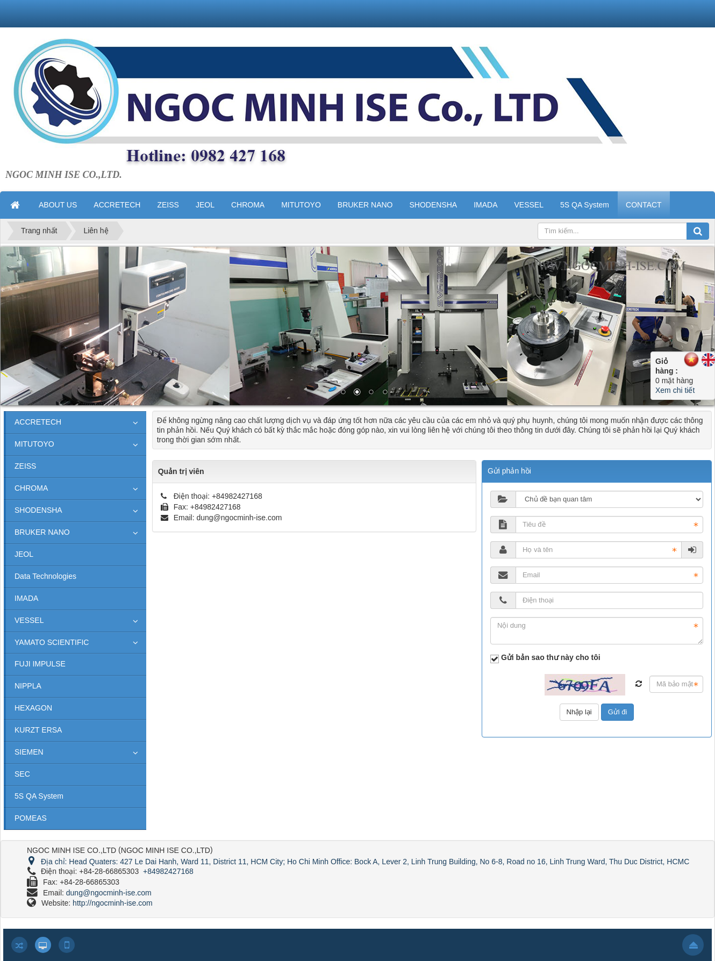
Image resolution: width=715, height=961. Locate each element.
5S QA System (39, 796)
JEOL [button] (205, 204)
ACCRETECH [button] (117, 204)
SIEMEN (29, 752)
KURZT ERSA (38, 730)
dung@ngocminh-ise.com (239, 517)
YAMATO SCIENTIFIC (52, 642)
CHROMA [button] (247, 204)
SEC (22, 774)
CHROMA (31, 488)
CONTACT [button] (644, 204)
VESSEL (29, 620)
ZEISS (25, 466)
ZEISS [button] (167, 204)
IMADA (26, 598)
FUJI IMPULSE (40, 663)
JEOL (24, 554)
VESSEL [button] (529, 204)
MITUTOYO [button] (301, 204)
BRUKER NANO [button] (365, 204)
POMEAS (31, 818)
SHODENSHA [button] (433, 204)
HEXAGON (33, 708)
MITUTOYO (34, 444)
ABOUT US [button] (58, 204)
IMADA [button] (485, 204)
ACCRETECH (38, 422)
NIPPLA (28, 686)
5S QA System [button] (584, 204)
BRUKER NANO (42, 532)
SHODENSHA (38, 510)
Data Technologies (45, 576)
